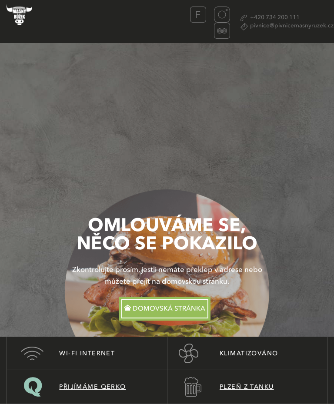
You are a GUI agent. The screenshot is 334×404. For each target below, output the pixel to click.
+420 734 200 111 (275, 17)
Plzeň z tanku (247, 387)
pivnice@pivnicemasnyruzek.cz (292, 26)
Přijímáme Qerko (92, 387)
